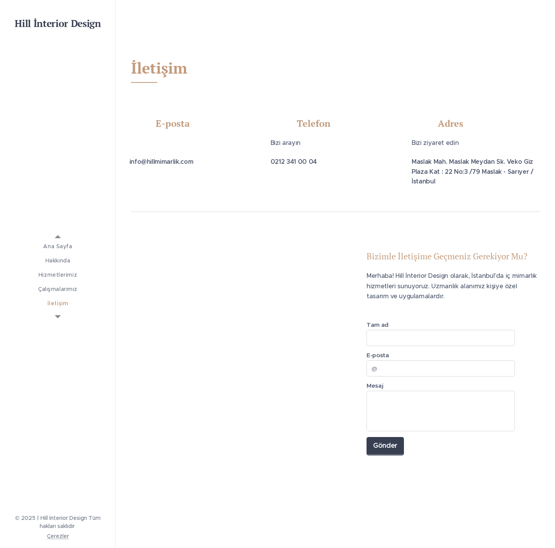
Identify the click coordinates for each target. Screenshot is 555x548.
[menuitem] (57, 246)
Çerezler (58, 536)
